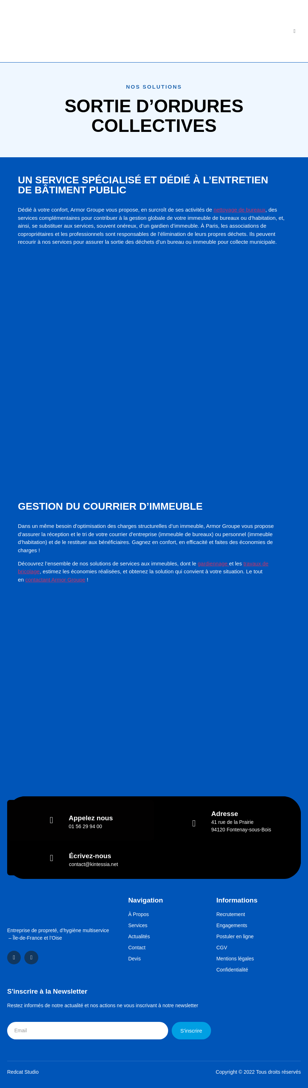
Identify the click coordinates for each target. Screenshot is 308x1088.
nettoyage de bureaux (239, 210)
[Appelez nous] (51, 820)
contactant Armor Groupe (55, 580)
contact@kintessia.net (93, 864)
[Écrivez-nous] (51, 858)
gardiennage (213, 563)
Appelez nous (91, 818)
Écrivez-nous (90, 856)
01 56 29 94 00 (85, 826)
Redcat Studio (23, 1072)
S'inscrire (191, 1031)
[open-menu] (294, 31)
